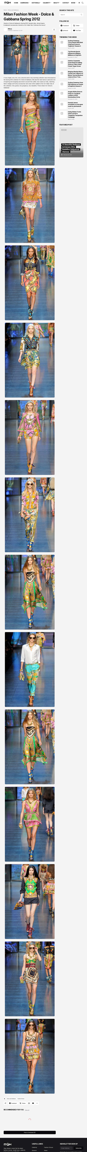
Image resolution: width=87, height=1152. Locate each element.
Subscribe (78, 1148)
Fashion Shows (21, 1098)
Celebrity (34, 1147)
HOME (16, 3)
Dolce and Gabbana (13, 10)
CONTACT (65, 3)
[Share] (54, 29)
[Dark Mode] (78, 2)
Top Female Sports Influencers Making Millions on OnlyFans (74, 53)
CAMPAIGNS (24, 3)
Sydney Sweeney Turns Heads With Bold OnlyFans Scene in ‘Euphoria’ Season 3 (75, 43)
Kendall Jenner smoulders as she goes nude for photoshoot (75, 104)
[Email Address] (66, 1148)
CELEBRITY (46, 3)
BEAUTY (56, 3)
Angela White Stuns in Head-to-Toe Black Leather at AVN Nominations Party (75, 94)
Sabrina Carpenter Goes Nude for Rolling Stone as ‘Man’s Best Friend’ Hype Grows (75, 63)
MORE (73, 3)
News (45, 1150)
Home (5, 10)
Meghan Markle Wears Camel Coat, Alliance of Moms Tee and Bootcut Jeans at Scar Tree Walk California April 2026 (75, 74)
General (34, 1150)
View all (27, 1110)
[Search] (81, 2)
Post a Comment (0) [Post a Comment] (29, 1132)
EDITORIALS (36, 3)
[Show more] (37, 1103)
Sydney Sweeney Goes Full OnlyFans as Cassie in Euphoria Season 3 (75, 84)
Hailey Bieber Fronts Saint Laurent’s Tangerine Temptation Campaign (75, 114)
